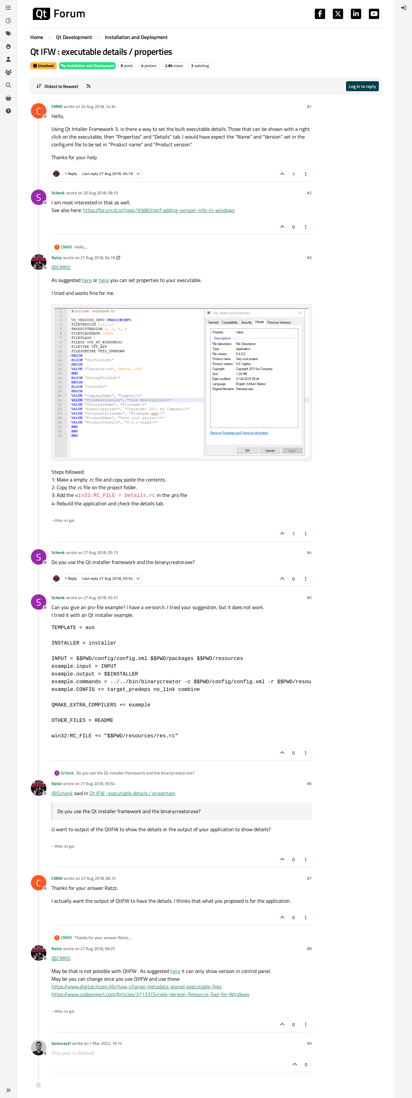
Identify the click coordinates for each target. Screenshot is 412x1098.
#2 (309, 192)
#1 (309, 106)
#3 (309, 257)
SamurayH (61, 1043)
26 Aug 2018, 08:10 (100, 192)
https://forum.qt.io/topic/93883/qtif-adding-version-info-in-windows (159, 210)
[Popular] (8, 46)
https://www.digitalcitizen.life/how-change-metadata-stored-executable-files (136, 986)
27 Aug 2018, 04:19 (97, 257)
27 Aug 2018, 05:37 (100, 597)
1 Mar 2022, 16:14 (105, 1043)
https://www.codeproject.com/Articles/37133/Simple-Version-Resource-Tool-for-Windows (150, 994)
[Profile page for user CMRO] (38, 111)
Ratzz (57, 257)
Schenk (58, 192)
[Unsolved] (8, 111)
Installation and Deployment (87, 66)
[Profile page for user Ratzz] (38, 262)
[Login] (403, 8)
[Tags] (8, 33)
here (87, 280)
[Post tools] (306, 174)
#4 (309, 552)
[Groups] (8, 72)
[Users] (8, 59)
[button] (8, 1090)
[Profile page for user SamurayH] (38, 1047)
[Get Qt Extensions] (8, 98)
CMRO (57, 106)
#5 (309, 597)
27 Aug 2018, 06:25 (97, 948)
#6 (309, 783)
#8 (309, 948)
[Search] (8, 85)
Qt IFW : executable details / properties (131, 793)
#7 (309, 878)
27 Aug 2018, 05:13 (100, 552)
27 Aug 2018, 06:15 (98, 878)
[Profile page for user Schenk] (38, 197)
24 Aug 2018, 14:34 (98, 106)
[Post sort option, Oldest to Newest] (57, 86)
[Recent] (8, 20)
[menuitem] (403, 8)
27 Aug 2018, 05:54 (97, 783)
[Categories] (8, 8)
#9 (309, 1043)
